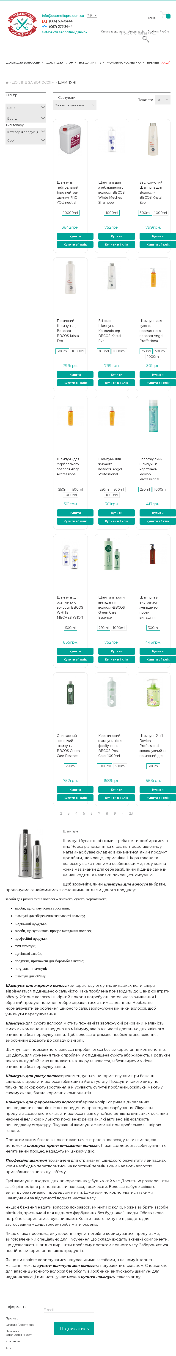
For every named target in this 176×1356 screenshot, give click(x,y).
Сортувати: (67, 95)
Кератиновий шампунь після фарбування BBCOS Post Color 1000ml (110, 735)
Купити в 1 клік (75, 234)
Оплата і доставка (20, 1314)
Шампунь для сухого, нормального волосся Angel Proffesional (151, 320)
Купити (75, 225)
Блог (9, 1337)
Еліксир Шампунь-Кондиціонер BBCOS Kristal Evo (109, 320)
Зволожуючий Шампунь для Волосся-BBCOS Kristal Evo (151, 182)
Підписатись (74, 1318)
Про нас (12, 1308)
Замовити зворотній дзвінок (64, 32)
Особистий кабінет (159, 26)
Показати (145, 95)
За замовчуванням (89, 94)
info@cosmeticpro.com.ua (63, 15)
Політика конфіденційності (19, 1322)
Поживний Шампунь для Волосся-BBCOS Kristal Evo (68, 320)
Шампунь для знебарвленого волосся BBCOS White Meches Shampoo (111, 182)
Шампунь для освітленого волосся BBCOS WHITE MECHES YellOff (70, 597)
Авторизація (136, 26)
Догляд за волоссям (33, 77)
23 (131, 803)
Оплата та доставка (113, 26)
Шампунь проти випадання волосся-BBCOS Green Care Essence (111, 597)
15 (158, 94)
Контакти (13, 1330)
